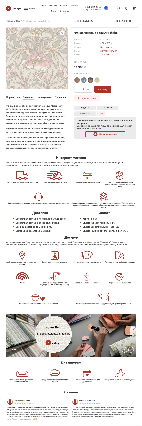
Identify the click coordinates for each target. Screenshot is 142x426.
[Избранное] (126, 8)
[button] (124, 350)
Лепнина (53, 5)
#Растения (107, 108)
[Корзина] (134, 8)
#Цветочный (85, 114)
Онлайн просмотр (105, 134)
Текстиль (74, 5)
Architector (106, 55)
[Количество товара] (83, 89)
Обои (43, 5)
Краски (63, 5)
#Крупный (85, 108)
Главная (9, 21)
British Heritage (108, 51)
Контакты (64, 11)
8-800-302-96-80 (93, 7)
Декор (53, 11)
